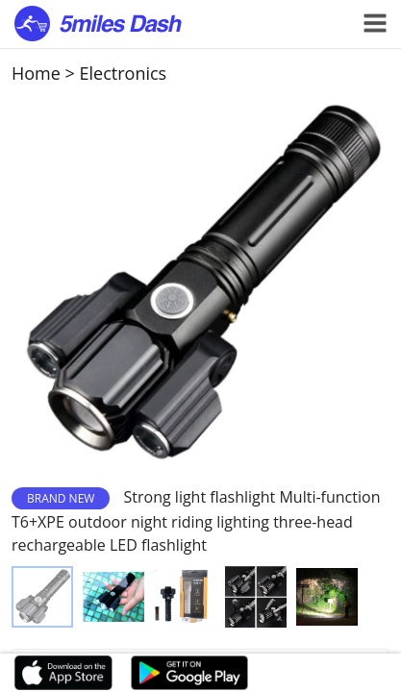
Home (36, 73)
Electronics (123, 73)
